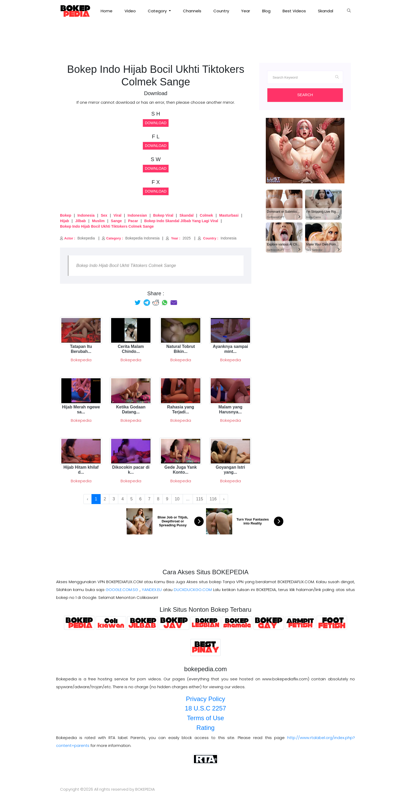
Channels (192, 11)
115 (199, 499)
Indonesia (217, 238)
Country (221, 11)
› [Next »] (223, 499)
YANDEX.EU (152, 589)
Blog (266, 11)
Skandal (325, 11)
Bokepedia (77, 238)
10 (177, 499)
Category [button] (158, 11)
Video (130, 11)
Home (106, 11)
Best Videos (294, 11)
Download (155, 123)
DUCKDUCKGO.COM (193, 589)
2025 (178, 238)
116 (213, 499)
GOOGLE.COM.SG (122, 589)
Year (245, 11)
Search (305, 95)
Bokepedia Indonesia (131, 238)
